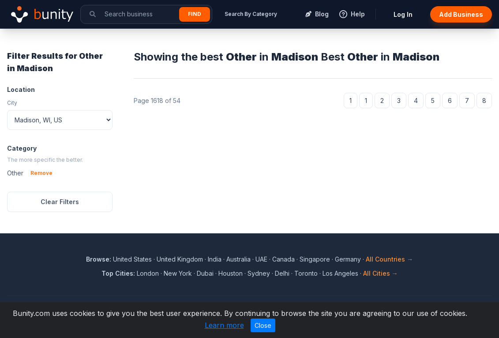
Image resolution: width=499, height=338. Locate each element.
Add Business (461, 14)
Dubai (205, 273)
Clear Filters (60, 201)
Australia (238, 259)
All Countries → (389, 259)
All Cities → (380, 273)
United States (132, 259)
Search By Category (251, 14)
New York (178, 273)
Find (194, 14)
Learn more (224, 325)
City (12, 102)
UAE (261, 259)
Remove (41, 173)
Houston (230, 273)
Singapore (315, 259)
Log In (403, 14)
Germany (348, 259)
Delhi (282, 273)
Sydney (259, 273)
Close (263, 325)
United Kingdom (180, 259)
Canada (283, 259)
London (148, 273)
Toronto (306, 273)
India (214, 259)
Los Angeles (340, 273)
